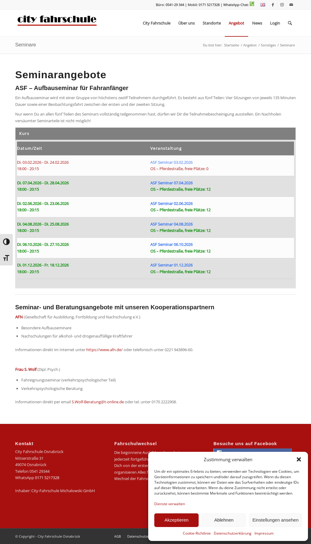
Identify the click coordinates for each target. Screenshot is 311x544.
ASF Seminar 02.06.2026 (171, 203)
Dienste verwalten (169, 503)
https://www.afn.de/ (104, 349)
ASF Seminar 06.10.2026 (171, 244)
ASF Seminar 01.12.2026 (171, 265)
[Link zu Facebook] (272, 4)
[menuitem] (261, 5)
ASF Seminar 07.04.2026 (171, 183)
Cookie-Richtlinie (197, 533)
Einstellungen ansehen (275, 519)
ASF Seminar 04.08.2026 (171, 224)
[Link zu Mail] (291, 4)
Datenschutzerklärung (232, 533)
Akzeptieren (176, 519)
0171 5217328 (47, 477)
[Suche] (290, 23)
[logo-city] (57, 23)
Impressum (264, 533)
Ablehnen (223, 519)
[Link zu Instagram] (282, 4)
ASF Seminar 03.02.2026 (171, 162)
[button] (299, 459)
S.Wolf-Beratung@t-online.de (98, 402)
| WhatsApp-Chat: (237, 4)
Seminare (25, 44)
